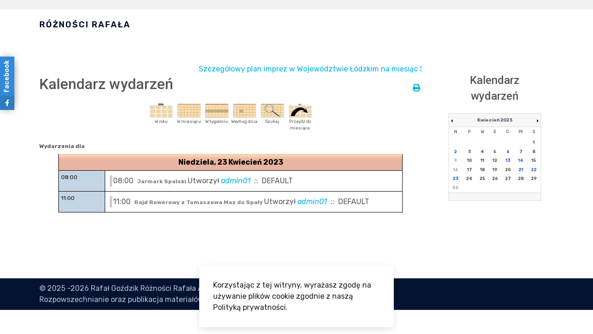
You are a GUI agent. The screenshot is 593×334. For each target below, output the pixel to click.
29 (534, 178)
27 (508, 178)
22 (533, 169)
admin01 (236, 180)
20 (508, 169)
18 (482, 169)
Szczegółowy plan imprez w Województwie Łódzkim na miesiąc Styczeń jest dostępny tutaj (366, 68)
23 (456, 178)
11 (482, 160)
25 (482, 178)
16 (455, 169)
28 (521, 178)
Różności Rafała (85, 24)
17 (469, 169)
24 (469, 178)
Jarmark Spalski (162, 181)
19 (495, 169)
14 (521, 160)
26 (495, 178)
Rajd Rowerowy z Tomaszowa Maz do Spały (199, 202)
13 (508, 160)
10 (469, 160)
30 (455, 188)
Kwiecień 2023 (494, 120)
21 (520, 169)
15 (533, 160)
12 (494, 160)
